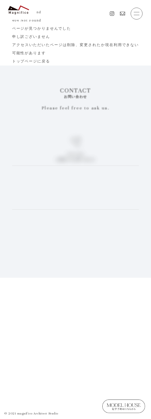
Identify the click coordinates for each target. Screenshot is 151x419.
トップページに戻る (31, 61)
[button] (137, 13)
